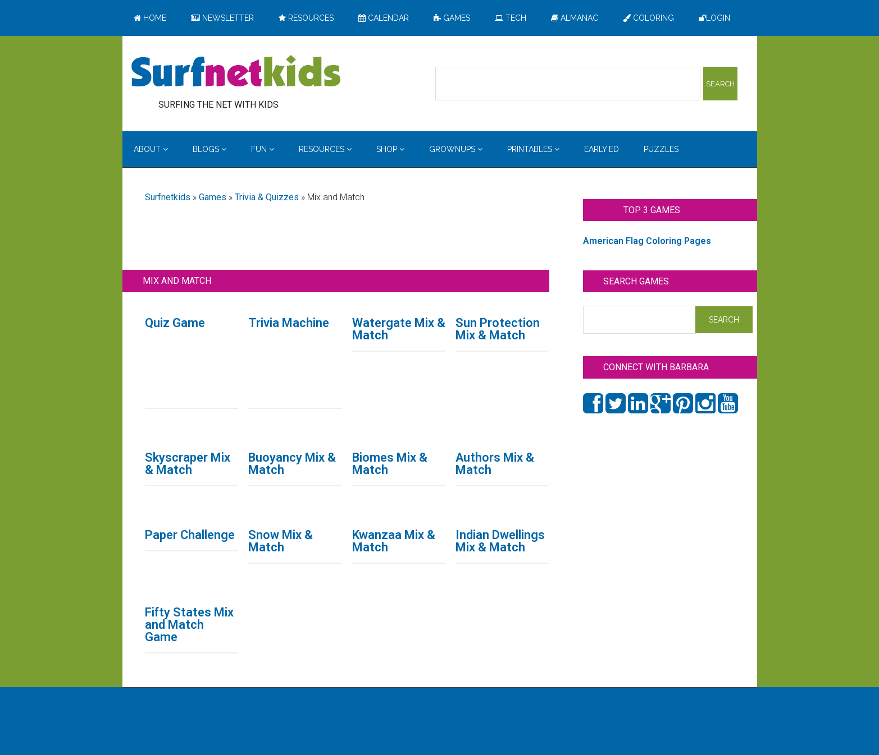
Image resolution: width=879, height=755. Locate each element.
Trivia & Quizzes (267, 197)
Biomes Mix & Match (389, 463)
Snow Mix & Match (280, 541)
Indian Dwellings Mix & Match (500, 541)
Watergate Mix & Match (398, 329)
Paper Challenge (190, 535)
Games (212, 197)
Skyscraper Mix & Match (187, 463)
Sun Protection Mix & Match (498, 329)
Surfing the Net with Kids (236, 72)
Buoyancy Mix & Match (292, 463)
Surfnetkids (167, 197)
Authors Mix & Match (495, 463)
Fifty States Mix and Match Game (189, 624)
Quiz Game (175, 323)
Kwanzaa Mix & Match (393, 541)
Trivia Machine (288, 323)
